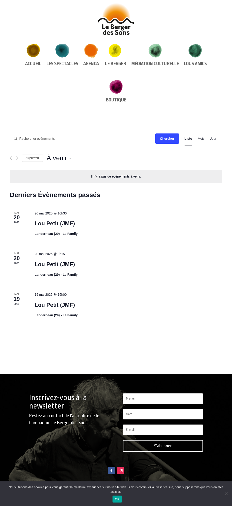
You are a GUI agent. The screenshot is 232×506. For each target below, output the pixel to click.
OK (117, 499)
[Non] (226, 493)
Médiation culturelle (155, 55)
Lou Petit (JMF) (55, 223)
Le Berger (115, 55)
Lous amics (195, 55)
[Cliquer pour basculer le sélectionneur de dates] (59, 158)
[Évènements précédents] (11, 158)
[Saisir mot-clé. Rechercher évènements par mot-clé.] (82, 138)
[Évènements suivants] (17, 158)
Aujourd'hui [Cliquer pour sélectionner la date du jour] (33, 158)
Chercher (167, 138)
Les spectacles (62, 55)
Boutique (116, 91)
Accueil (33, 55)
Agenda (91, 55)
